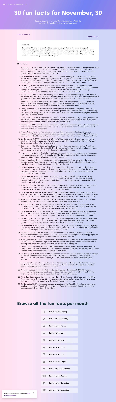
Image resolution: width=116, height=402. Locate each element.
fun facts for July (56, 355)
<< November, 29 (23, 35)
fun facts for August (57, 362)
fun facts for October (58, 376)
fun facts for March (57, 326)
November (19, 4)
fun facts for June (56, 347)
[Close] (34, 393)
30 (26, 4)
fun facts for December (59, 390)
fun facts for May (56, 340)
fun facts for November (59, 383)
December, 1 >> (93, 37)
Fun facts (10, 4)
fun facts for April (56, 333)
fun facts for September (59, 369)
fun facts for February (58, 319)
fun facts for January (58, 312)
